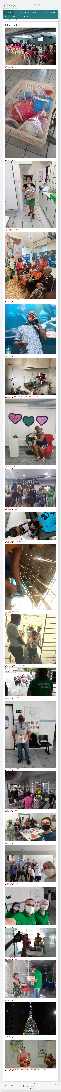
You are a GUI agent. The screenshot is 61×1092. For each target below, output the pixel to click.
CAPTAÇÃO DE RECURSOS (49, 12)
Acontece (14, 16)
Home (6, 19)
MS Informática (10, 1085)
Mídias (29, 16)
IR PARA (8, 12)
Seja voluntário (43, 5)
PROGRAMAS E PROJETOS (34, 12)
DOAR (16, 12)
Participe (22, 16)
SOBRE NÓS (23, 12)
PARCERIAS (7, 16)
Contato (53, 5)
